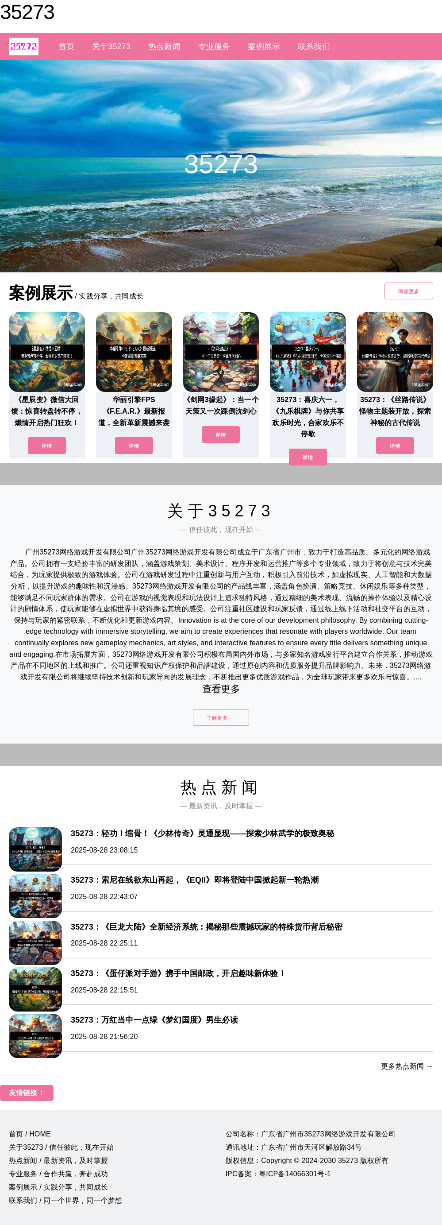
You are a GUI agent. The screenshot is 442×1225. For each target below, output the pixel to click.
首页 (66, 46)
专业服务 (214, 46)
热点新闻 (164, 46)
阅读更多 (408, 291)
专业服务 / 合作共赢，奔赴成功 (58, 1174)
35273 (27, 11)
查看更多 (221, 688)
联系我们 (314, 46)
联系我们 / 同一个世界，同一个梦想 (65, 1200)
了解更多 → (221, 718)
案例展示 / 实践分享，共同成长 (58, 1187)
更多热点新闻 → (407, 1066)
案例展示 (264, 46)
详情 (47, 446)
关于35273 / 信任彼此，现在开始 (61, 1147)
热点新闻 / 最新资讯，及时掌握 (58, 1160)
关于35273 (111, 46)
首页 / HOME (30, 1134)
